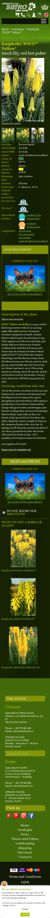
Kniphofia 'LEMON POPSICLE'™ (18, 619)
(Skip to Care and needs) (12, 319)
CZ (38, 14)
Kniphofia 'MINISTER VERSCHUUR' (21, 667)
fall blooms (25, 231)
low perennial (26, 234)
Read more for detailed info (16, 449)
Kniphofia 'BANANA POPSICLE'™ (19, 570)
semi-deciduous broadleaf (33, 241)
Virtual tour (18, 753)
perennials (25, 237)
